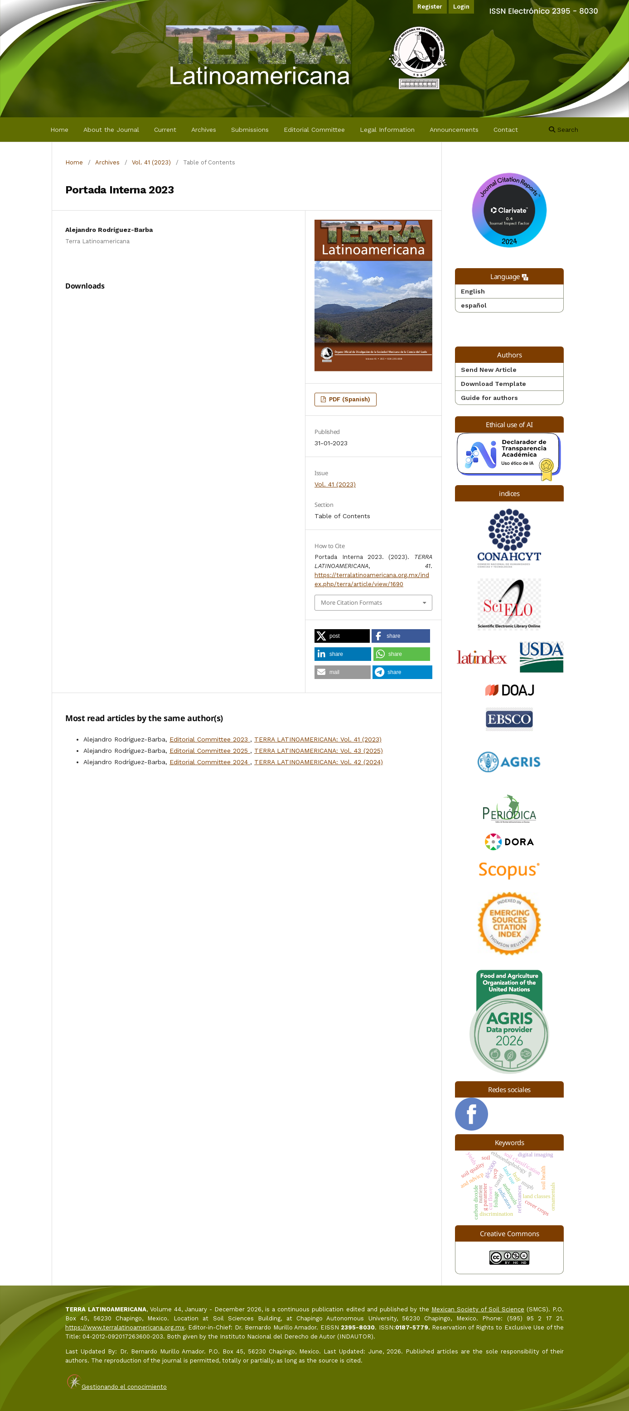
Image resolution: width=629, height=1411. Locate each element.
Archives (203, 129)
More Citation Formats (351, 602)
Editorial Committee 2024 (209, 762)
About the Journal (111, 129)
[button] (342, 636)
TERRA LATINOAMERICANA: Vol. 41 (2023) (318, 739)
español (474, 305)
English (473, 291)
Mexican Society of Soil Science (477, 1309)
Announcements (454, 129)
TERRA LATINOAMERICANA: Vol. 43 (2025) (318, 750)
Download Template (493, 383)
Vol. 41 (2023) (151, 162)
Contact (506, 129)
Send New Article (489, 369)
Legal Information (387, 129)
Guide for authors (489, 397)
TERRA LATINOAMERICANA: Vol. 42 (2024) (318, 762)
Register (429, 6)
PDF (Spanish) (348, 399)
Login (461, 6)
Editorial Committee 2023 (209, 739)
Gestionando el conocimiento (124, 1386)
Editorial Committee (314, 129)
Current (165, 129)
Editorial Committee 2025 (209, 750)
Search (563, 129)
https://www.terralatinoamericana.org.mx (124, 1327)
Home (59, 129)
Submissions (250, 129)
